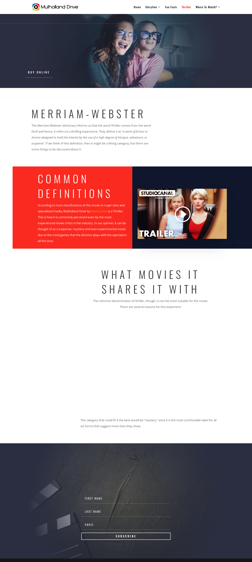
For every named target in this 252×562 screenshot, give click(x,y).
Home (137, 7)
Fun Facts (171, 7)
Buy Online (39, 72)
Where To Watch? (206, 7)
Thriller (186, 7)
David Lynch (99, 211)
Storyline (151, 7)
